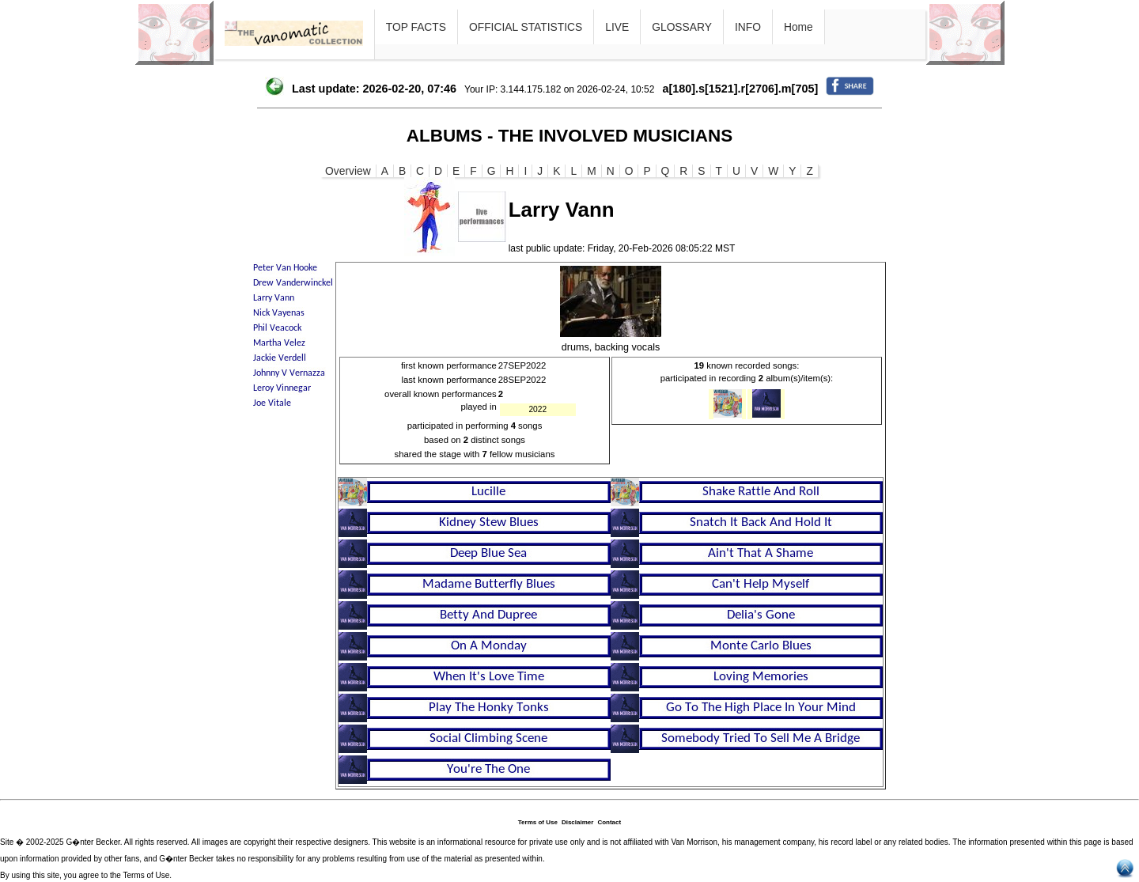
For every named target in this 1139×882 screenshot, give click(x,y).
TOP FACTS (416, 27)
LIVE (617, 27)
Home (798, 27)
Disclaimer (577, 822)
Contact (609, 822)
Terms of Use (538, 822)
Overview (348, 171)
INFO (748, 27)
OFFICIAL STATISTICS (525, 27)
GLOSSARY (682, 27)
